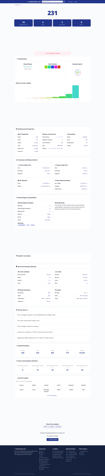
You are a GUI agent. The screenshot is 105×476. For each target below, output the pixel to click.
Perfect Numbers (43, 461)
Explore (70, 1)
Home (17, 5)
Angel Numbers (43, 462)
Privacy (40, 456)
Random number (52, 439)
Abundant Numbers (57, 456)
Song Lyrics (81, 454)
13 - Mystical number (71, 452)
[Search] (52, 2)
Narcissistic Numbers (58, 457)
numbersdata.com (34, 1)
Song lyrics (81, 452)
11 (62, 137)
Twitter (45, 426)
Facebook (52, 426)
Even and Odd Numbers (58, 451)
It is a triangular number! (52, 53)
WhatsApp (58, 426)
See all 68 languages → (52, 395)
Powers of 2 (42, 466)
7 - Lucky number (70, 451)
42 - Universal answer (71, 454)
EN (76, 1)
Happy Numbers (56, 454)
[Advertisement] (52, 39)
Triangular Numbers (57, 452)
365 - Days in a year (71, 457)
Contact (41, 454)
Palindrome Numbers (44, 464)
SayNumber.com (83, 451)
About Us (42, 452)
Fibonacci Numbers (44, 459)
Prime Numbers (43, 457)
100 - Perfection (70, 456)
